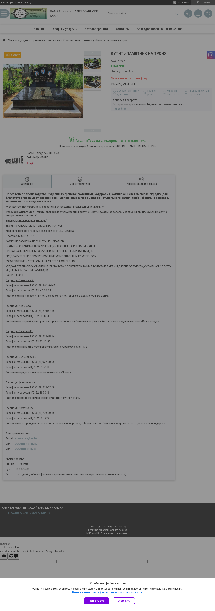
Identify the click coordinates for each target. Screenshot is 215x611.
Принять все (96, 600)
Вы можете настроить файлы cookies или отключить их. (106, 592)
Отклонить (124, 600)
